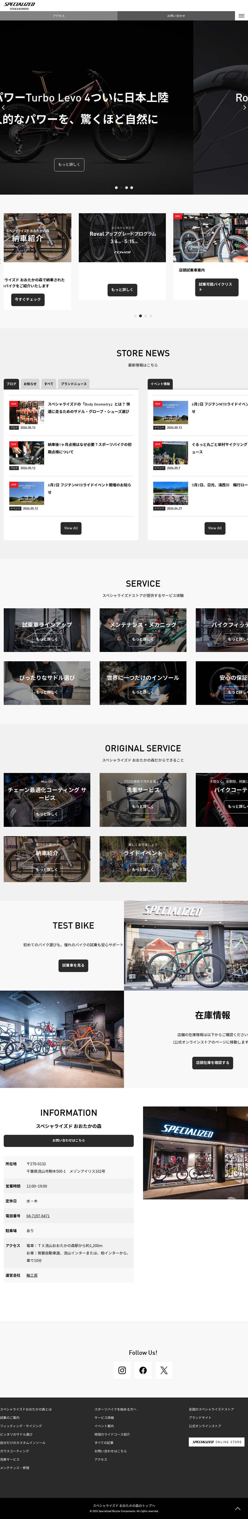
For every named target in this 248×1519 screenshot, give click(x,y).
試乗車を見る (73, 966)
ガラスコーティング (14, 1451)
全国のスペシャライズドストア (211, 1409)
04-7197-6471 (38, 1215)
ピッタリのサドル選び (16, 1434)
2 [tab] (121, 187)
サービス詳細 (104, 1418)
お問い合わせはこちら (68, 1140)
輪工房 (32, 1275)
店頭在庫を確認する (212, 1063)
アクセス (59, 15)
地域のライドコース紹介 (112, 1434)
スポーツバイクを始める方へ (116, 1409)
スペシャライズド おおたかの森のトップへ (124, 1505)
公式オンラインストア (205, 1426)
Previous (4, 107)
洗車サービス (10, 1459)
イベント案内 (104, 1426)
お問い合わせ (176, 15)
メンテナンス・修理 (14, 1468)
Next (243, 107)
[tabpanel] (124, 107)
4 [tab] (131, 187)
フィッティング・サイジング (21, 1426)
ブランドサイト (200, 1418)
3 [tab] (126, 187)
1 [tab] (116, 187)
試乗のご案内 (10, 1418)
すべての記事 (104, 1443)
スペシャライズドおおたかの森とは (26, 1409)
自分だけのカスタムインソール (23, 1443)
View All (71, 528)
